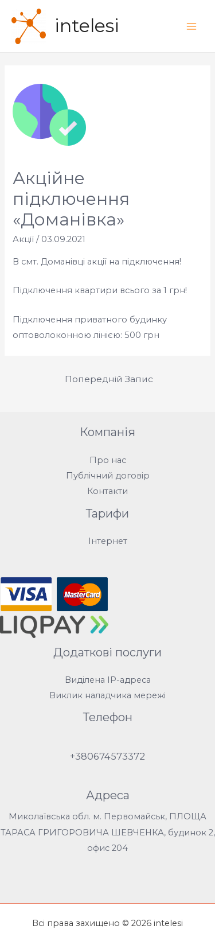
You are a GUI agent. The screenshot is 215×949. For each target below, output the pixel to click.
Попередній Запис (109, 379)
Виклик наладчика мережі (107, 695)
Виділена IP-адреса (108, 680)
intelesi (86, 25)
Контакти (107, 491)
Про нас (107, 460)
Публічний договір (108, 475)
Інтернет (107, 541)
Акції (23, 239)
